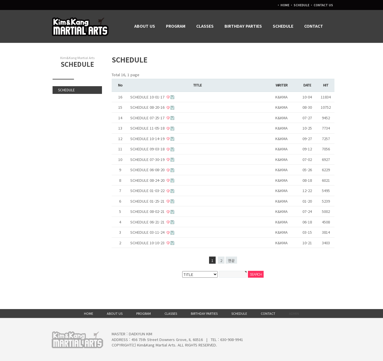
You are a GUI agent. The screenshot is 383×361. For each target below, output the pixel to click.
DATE (307, 85)
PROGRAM (177, 26)
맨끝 (231, 260)
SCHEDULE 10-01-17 (148, 97)
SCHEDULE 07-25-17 (148, 117)
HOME (284, 5)
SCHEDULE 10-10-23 (148, 242)
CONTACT (314, 26)
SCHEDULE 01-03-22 (148, 190)
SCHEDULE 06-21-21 (148, 222)
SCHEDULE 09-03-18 (148, 149)
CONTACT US (323, 5)
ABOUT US (145, 26)
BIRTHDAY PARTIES (244, 26)
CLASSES (206, 26)
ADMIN (294, 313)
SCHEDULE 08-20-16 (148, 107)
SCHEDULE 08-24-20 (148, 180)
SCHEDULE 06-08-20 (148, 169)
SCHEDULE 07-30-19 (148, 159)
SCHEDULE (301, 5)
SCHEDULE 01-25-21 (148, 201)
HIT (325, 85)
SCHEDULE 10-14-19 (148, 138)
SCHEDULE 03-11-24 (148, 232)
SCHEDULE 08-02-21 (148, 211)
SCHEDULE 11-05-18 (148, 128)
